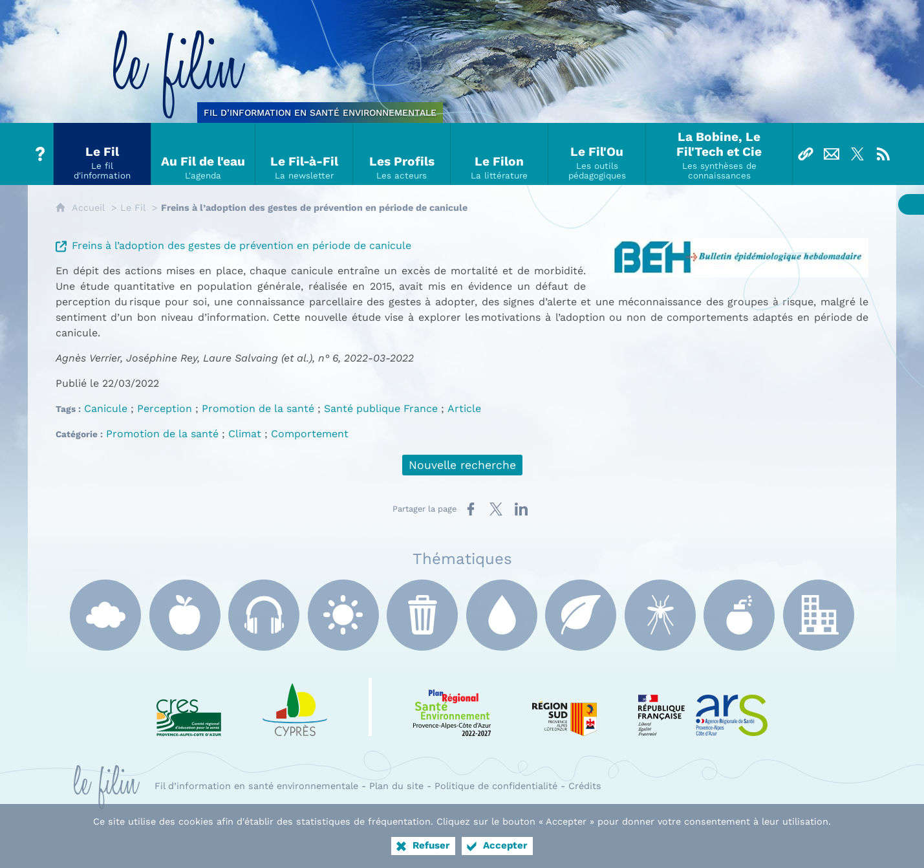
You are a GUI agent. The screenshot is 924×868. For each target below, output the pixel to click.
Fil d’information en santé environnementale (256, 786)
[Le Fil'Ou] (597, 154)
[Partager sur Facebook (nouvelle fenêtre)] (471, 509)
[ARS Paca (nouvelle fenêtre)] (703, 707)
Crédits (584, 786)
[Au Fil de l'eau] (203, 154)
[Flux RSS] (883, 154)
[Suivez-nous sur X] (857, 154)
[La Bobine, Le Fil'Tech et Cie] (719, 154)
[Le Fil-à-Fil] (304, 154)
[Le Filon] (499, 154)
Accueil (88, 207)
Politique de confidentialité (496, 786)
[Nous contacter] (831, 154)
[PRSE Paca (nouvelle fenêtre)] (452, 707)
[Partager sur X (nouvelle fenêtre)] (496, 509)
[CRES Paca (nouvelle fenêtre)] (188, 707)
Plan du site (396, 786)
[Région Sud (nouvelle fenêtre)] (564, 707)
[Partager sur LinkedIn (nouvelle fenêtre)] (521, 509)
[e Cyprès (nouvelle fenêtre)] (295, 707)
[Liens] (806, 154)
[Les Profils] (402, 154)
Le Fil (132, 207)
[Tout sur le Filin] (41, 154)
